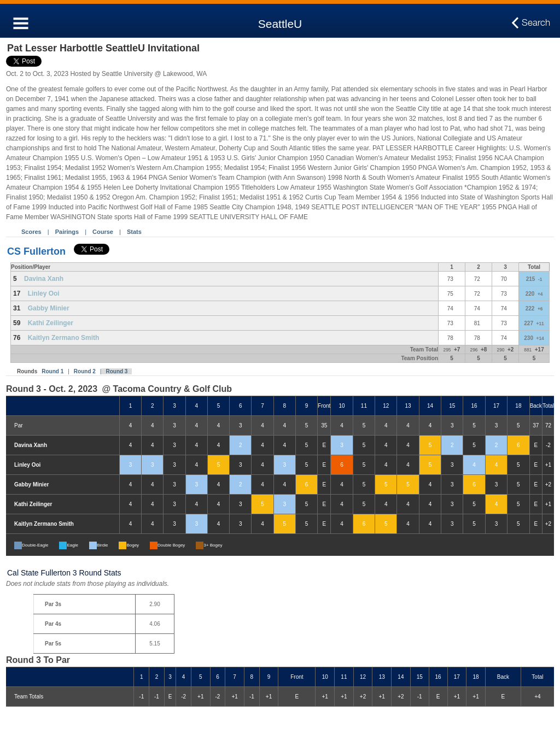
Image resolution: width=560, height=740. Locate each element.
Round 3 (116, 371)
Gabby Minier (48, 308)
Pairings (67, 231)
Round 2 (85, 371)
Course (102, 231)
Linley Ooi (44, 293)
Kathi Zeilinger (50, 323)
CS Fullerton (36, 251)
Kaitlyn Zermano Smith (64, 338)
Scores (31, 231)
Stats (134, 231)
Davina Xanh (43, 279)
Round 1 (52, 371)
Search (536, 23)
